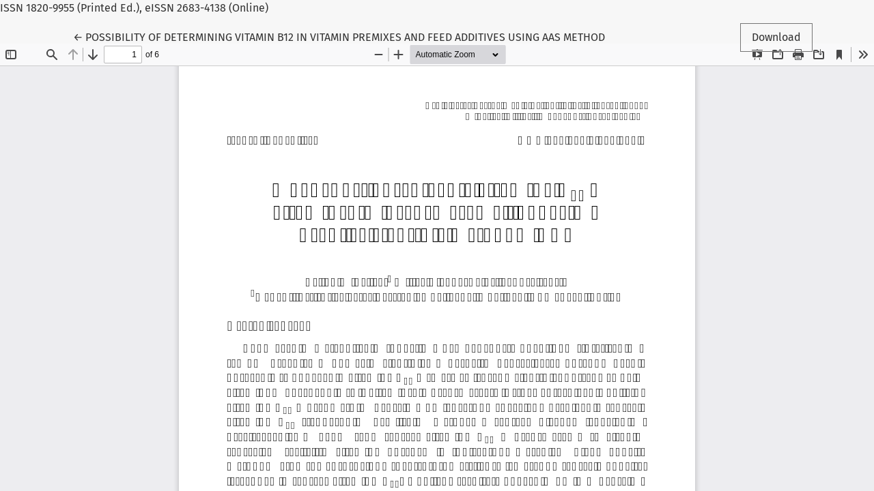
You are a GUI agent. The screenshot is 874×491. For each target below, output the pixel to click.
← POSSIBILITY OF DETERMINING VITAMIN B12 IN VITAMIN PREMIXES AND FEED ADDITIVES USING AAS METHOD (339, 36)
